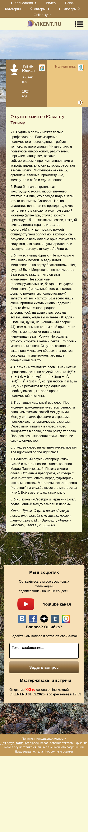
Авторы (39, 9)
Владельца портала (29, 751)
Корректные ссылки (59, 751)
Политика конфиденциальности (44, 738)
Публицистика (64, 66)
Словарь (69, 9)
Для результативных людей (19, 743)
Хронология (23, 3)
